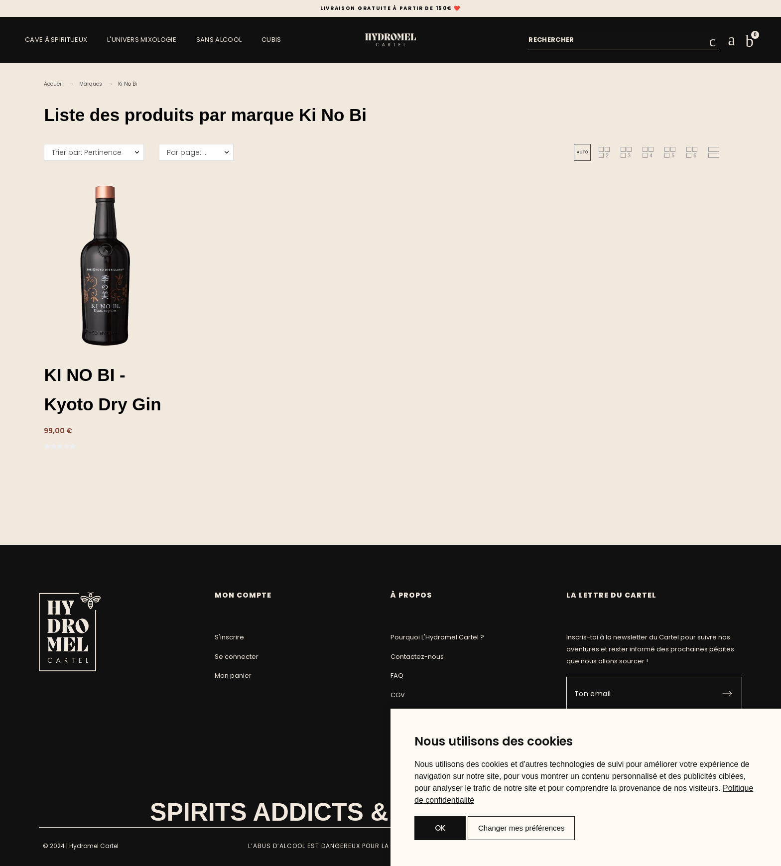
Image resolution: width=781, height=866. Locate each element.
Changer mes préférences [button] (521, 828)
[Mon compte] (731, 40)
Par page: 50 (189, 152)
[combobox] (618, 40)
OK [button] (440, 828)
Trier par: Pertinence (87, 152)
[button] (749, 41)
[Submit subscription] (727, 694)
